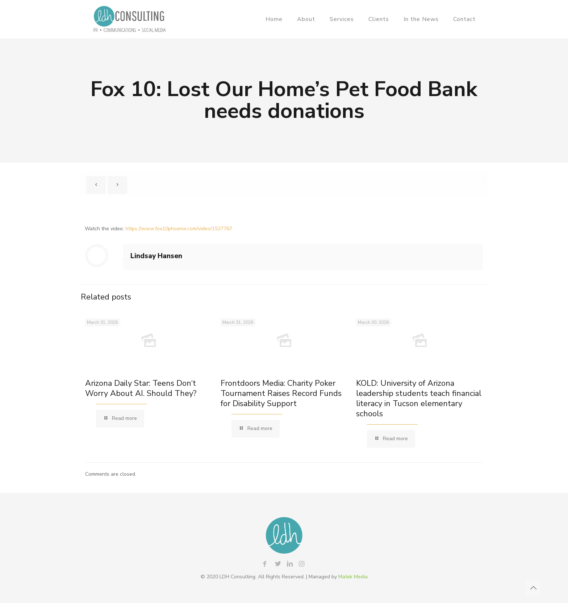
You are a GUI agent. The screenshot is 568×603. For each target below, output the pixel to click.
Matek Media (353, 576)
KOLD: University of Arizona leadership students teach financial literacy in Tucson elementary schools (418, 398)
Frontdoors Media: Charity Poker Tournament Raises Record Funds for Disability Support (281, 393)
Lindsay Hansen (156, 256)
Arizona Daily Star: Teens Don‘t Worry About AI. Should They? (140, 388)
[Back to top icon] (533, 588)
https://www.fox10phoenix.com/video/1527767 (178, 228)
